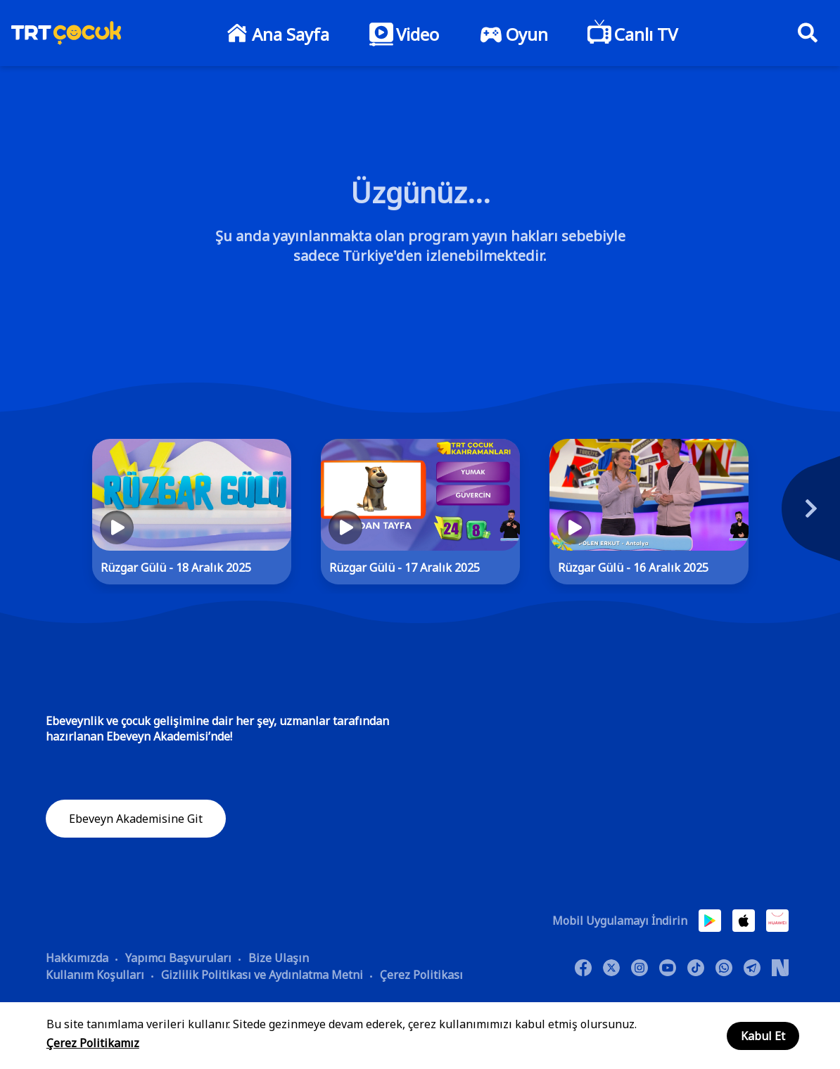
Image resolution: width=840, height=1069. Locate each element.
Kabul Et (763, 1036)
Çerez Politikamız (92, 1043)
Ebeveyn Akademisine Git (136, 818)
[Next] (795, 515)
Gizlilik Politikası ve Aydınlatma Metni (262, 974)
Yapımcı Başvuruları (178, 957)
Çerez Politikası (421, 974)
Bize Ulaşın (278, 957)
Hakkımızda (77, 957)
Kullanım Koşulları (95, 974)
